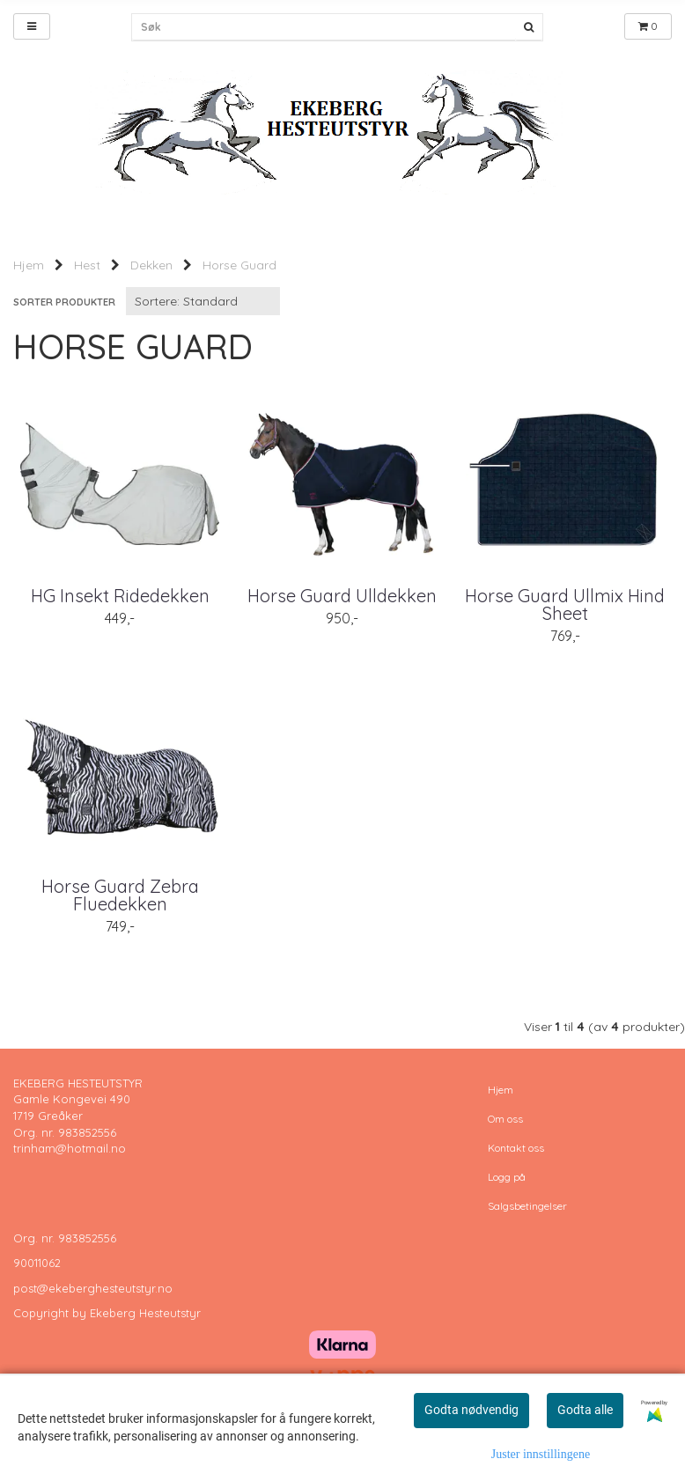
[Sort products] (203, 301)
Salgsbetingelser (527, 1205)
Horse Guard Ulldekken (342, 596)
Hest (87, 265)
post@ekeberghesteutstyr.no (93, 1288)
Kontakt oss (516, 1147)
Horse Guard (239, 265)
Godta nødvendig (471, 1410)
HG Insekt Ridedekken (120, 596)
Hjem (28, 265)
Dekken (151, 265)
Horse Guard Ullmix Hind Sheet (565, 605)
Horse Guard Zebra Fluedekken (120, 895)
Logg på (507, 1176)
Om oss (505, 1118)
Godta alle (585, 1410)
